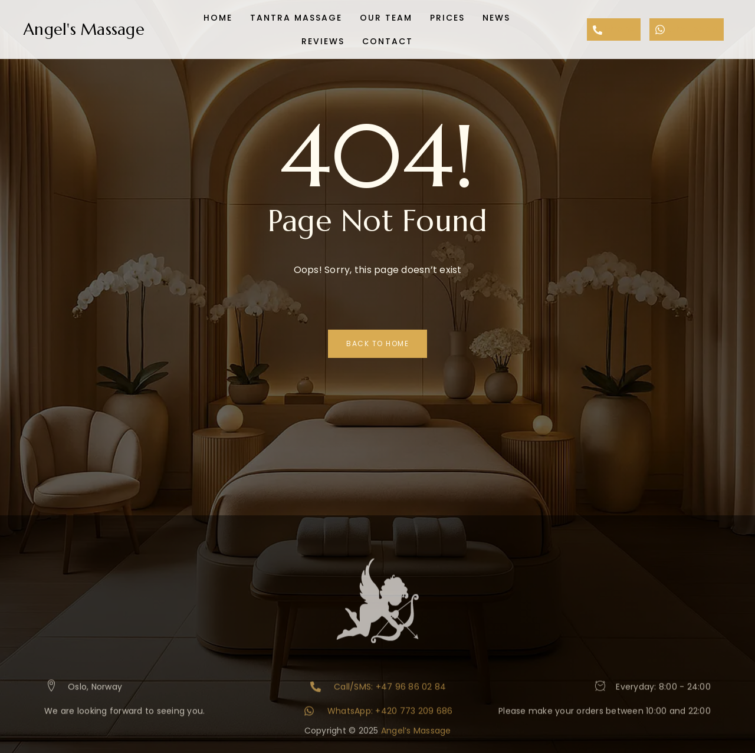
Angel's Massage (84, 29)
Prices (447, 18)
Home (217, 18)
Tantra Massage (296, 18)
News (496, 18)
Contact (387, 41)
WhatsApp (686, 29)
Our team (386, 18)
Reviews (322, 41)
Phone (614, 29)
